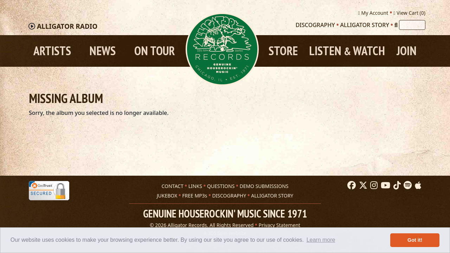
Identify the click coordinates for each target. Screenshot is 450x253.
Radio (67, 26)
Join (407, 51)
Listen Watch (347, 51)
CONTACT (172, 186)
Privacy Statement (280, 225)
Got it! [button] (414, 240)
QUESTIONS (220, 186)
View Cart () (409, 12)
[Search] (396, 25)
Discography (315, 25)
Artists (52, 51)
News (102, 51)
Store (283, 51)
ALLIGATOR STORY (272, 195)
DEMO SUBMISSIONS (263, 186)
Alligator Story (364, 25)
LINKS (195, 186)
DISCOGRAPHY (229, 195)
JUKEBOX (167, 195)
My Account (373, 12)
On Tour (154, 51)
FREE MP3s (194, 195)
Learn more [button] (321, 240)
